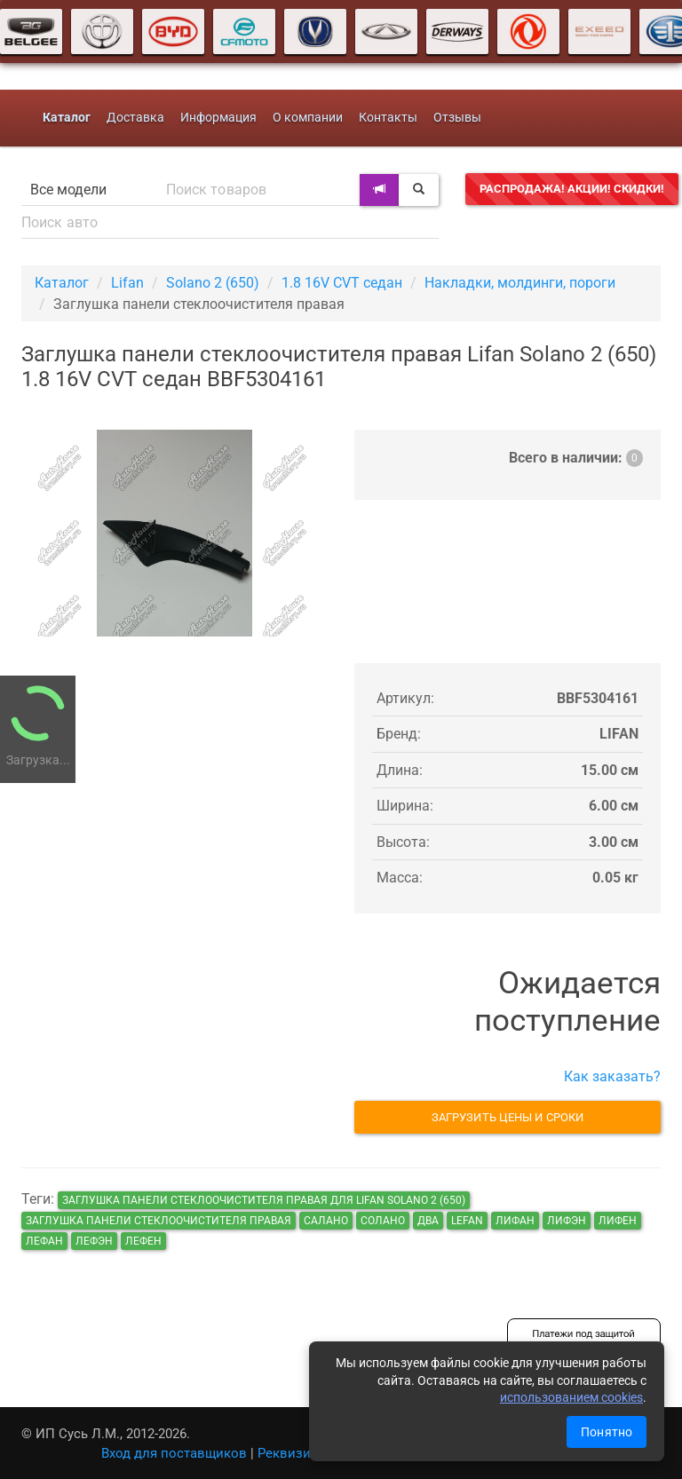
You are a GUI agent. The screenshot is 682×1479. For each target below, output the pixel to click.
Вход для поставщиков (174, 1453)
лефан (44, 1241)
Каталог (62, 282)
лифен (618, 1220)
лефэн (94, 1241)
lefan (467, 1220)
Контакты (388, 117)
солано (383, 1220)
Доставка (135, 117)
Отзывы (457, 117)
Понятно (606, 1432)
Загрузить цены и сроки (507, 1117)
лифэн (566, 1220)
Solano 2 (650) (212, 282)
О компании (308, 117)
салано (326, 1220)
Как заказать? (612, 1076)
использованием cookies (571, 1397)
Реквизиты (293, 1453)
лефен (143, 1241)
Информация (218, 117)
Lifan (127, 282)
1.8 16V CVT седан (342, 282)
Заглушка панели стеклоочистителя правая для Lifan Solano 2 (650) (263, 1200)
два (428, 1220)
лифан (515, 1220)
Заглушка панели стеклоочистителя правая (158, 1220)
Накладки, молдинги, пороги (519, 282)
